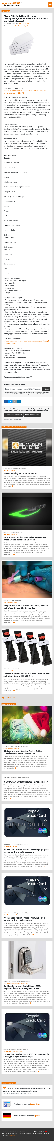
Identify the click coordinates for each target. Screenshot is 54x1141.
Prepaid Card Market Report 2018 (13, 1051)
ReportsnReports (9, 779)
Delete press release (13, 415)
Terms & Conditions (25, 1133)
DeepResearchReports (21, 26)
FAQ (3, 1133)
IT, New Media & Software (26, 24)
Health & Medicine (16, 532)
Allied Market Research (10, 846)
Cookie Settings (12, 1135)
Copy (46, 389)
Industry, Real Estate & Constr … (20, 777)
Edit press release (32, 415)
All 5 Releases (8, 698)
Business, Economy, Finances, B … (20, 981)
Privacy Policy (14, 1133)
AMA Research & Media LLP (11, 748)
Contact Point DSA (37, 1133)
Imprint (7, 1133)
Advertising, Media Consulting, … (20, 746)
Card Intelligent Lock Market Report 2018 (16, 983)
